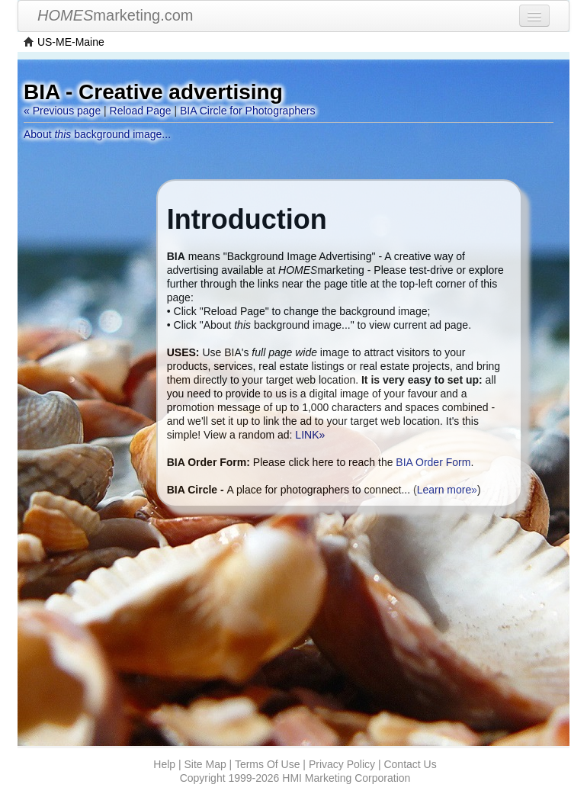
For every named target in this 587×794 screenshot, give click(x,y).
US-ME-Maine (70, 42)
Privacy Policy (342, 764)
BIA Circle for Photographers (247, 110)
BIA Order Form (433, 462)
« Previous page (62, 110)
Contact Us (409, 764)
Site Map (205, 764)
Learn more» (447, 490)
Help (164, 764)
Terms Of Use (267, 764)
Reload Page (141, 110)
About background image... (97, 134)
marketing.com (115, 15)
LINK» (310, 435)
